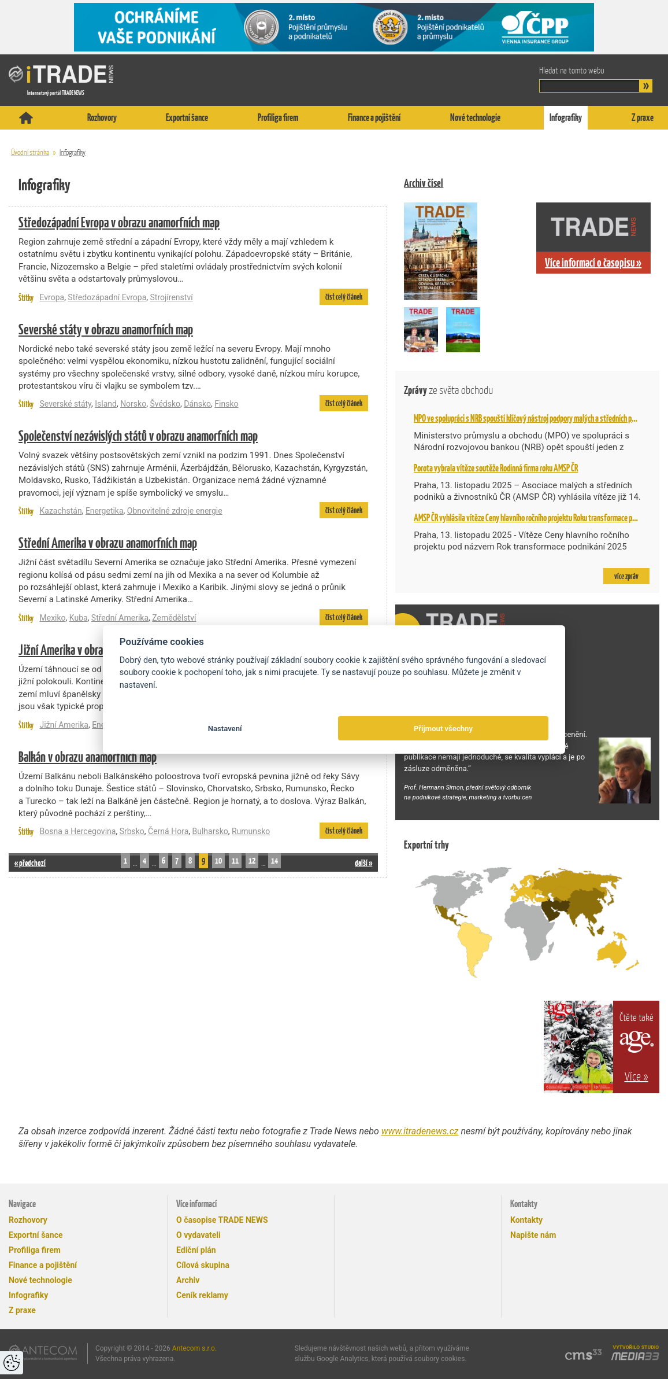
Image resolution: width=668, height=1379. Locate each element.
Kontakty (526, 1220)
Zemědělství (174, 617)
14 (274, 860)
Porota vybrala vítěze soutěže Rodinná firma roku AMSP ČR (496, 468)
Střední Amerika (120, 617)
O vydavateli (198, 1235)
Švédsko (165, 403)
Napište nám (533, 1235)
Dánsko (197, 403)
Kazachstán (60, 510)
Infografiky (566, 117)
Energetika (105, 510)
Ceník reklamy (202, 1295)
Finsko (226, 403)
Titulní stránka (26, 118)
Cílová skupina (202, 1265)
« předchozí (30, 862)
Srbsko (132, 831)
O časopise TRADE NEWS (222, 1220)
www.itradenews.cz (420, 1131)
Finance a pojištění (374, 117)
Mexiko (52, 617)
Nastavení (225, 728)
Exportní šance (187, 117)
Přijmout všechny (443, 728)
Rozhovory (102, 117)
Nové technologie (475, 117)
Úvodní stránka (30, 152)
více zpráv (626, 576)
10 (218, 860)
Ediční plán (196, 1250)
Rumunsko (251, 831)
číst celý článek (343, 297)
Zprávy (448, 390)
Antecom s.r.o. (194, 1348)
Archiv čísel (423, 183)
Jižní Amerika (63, 724)
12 (251, 860)
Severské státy (65, 403)
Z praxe (643, 117)
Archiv (187, 1280)
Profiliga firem (278, 117)
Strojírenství (171, 297)
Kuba (78, 617)
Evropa (51, 297)
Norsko (133, 403)
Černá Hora (168, 831)
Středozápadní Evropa (107, 297)
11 (235, 860)
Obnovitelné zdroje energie (174, 510)
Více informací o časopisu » (593, 262)
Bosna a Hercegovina (77, 831)
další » (363, 862)
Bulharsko (210, 831)
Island (106, 403)
